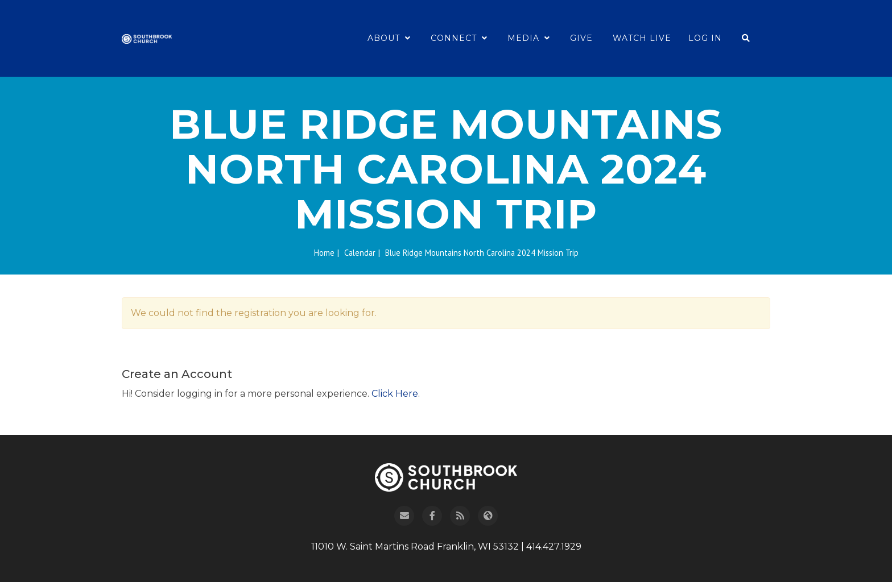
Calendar (359, 252)
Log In (705, 38)
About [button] (389, 38)
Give (581, 38)
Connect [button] (459, 38)
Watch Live (642, 38)
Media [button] (528, 38)
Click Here (394, 393)
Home (324, 252)
